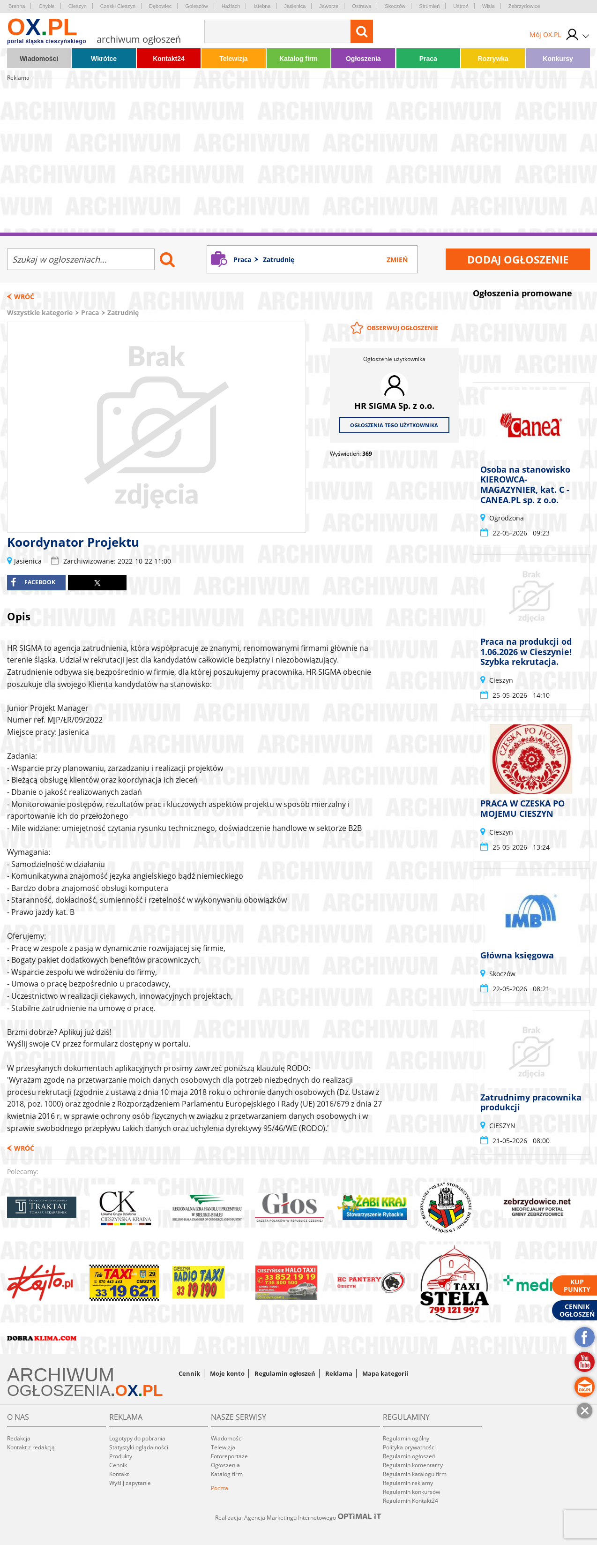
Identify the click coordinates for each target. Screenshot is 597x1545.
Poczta (219, 1488)
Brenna (16, 6)
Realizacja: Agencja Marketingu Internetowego (298, 1517)
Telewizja (233, 58)
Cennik (189, 1373)
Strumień (429, 6)
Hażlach (231, 6)
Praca (428, 58)
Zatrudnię (123, 312)
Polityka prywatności (409, 1447)
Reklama (338, 1373)
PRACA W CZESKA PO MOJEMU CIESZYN (522, 809)
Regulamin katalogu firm (415, 1474)
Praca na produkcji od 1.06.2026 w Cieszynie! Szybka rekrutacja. (526, 651)
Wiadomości (39, 58)
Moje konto (227, 1373)
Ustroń (460, 6)
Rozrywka (493, 58)
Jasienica (295, 6)
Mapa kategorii (385, 1373)
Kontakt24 (169, 58)
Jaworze (328, 6)
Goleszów (196, 6)
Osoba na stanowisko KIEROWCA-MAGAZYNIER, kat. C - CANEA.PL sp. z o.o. (525, 484)
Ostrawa (361, 6)
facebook (33, 582)
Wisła (488, 6)
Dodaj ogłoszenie (517, 259)
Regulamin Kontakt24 (410, 1501)
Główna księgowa (517, 955)
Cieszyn (77, 6)
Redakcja (18, 1438)
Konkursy (558, 58)
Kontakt (119, 1474)
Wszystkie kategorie (40, 312)
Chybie (46, 6)
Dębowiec (160, 6)
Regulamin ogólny (406, 1438)
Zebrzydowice (524, 6)
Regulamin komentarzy (413, 1465)
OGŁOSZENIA (59, 1390)
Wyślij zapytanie (130, 1483)
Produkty (120, 1456)
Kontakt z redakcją (31, 1447)
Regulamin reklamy (408, 1483)
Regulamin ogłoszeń (284, 1373)
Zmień (397, 259)
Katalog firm (298, 58)
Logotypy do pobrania (137, 1438)
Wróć (24, 296)
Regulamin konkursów (411, 1492)
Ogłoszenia (363, 58)
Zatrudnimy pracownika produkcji (531, 1102)
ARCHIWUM (60, 1375)
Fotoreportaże (229, 1456)
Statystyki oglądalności (138, 1447)
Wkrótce (104, 58)
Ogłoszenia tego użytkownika (394, 425)
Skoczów (395, 6)
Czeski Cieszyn (117, 6)
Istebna (262, 6)
